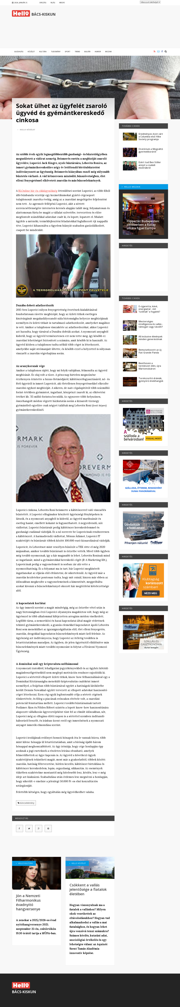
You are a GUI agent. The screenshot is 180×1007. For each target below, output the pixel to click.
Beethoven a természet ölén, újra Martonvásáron (150, 366)
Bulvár (87, 51)
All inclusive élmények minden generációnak (150, 338)
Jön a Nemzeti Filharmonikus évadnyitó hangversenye (28, 902)
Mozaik (108, 51)
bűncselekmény (26, 803)
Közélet (31, 51)
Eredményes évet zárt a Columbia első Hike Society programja (151, 136)
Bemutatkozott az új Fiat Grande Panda (150, 351)
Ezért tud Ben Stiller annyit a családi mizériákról (150, 165)
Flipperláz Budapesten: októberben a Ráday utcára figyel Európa (143, 224)
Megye (62, 2)
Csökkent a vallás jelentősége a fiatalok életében (88, 889)
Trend (77, 51)
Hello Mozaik (131, 186)
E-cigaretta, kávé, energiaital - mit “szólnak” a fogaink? (149, 309)
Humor (98, 51)
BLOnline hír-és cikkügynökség (37, 190)
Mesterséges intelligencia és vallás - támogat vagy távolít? (151, 324)
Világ (52, 2)
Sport (67, 51)
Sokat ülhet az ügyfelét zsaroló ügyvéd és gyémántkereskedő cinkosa (61, 113)
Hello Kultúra (24, 863)
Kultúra (43, 51)
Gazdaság (18, 51)
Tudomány (55, 51)
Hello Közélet (26, 130)
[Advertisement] (117, 27)
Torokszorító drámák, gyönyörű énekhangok (151, 380)
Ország (42, 2)
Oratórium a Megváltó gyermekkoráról (151, 150)
